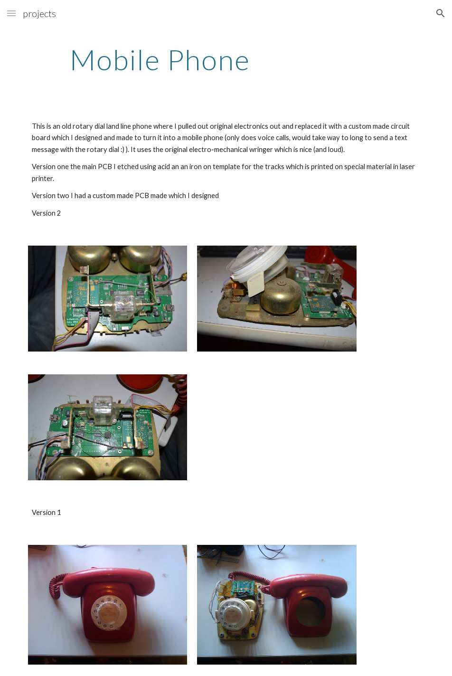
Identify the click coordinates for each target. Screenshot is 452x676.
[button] (11, 13)
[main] (160, 59)
